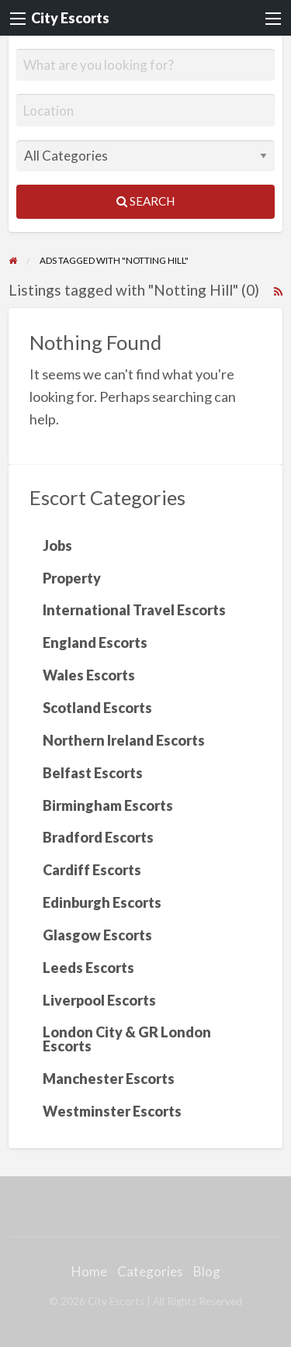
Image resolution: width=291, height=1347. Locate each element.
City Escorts (70, 17)
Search (145, 201)
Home (89, 1271)
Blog (206, 1271)
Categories (150, 1271)
